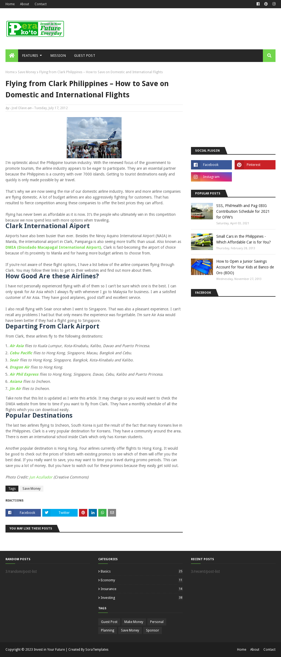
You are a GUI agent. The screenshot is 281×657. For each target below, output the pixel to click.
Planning (107, 630)
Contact (41, 4)
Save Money (27, 72)
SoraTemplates (96, 650)
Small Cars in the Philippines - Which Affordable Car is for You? (243, 239)
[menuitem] (11, 55)
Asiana (16, 381)
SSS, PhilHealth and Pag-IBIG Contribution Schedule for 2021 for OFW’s (243, 211)
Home (10, 4)
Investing (142, 598)
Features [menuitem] (30, 55)
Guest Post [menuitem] (84, 55)
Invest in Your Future (49, 650)
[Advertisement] (233, 104)
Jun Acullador (40, 477)
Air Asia (17, 346)
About (24, 4)
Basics (142, 571)
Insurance (142, 589)
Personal (157, 622)
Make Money (133, 622)
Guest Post (109, 622)
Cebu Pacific (21, 353)
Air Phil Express (24, 374)
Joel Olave (19, 108)
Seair (15, 360)
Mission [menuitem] (58, 55)
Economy (142, 580)
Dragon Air (19, 367)
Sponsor (152, 630)
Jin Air (15, 388)
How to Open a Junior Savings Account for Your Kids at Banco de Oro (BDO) (245, 267)
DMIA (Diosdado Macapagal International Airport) (53, 247)
